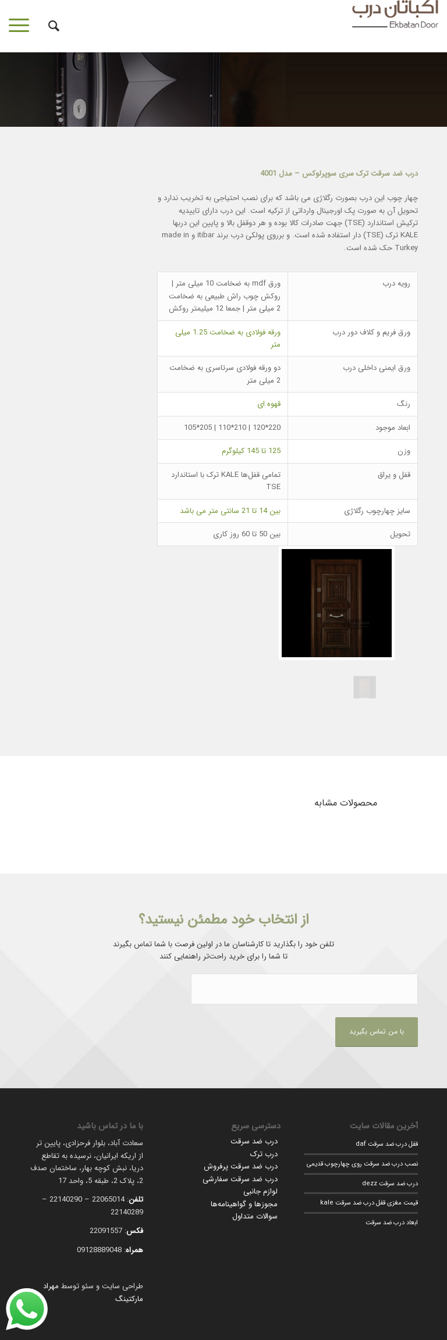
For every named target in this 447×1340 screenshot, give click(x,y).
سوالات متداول (255, 1216)
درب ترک (264, 1154)
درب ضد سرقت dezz (390, 1183)
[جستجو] (48, 26)
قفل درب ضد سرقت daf (387, 1144)
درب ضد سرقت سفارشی (240, 1179)
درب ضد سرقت (254, 1141)
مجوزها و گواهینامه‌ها (244, 1204)
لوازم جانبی (260, 1191)
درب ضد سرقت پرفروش (241, 1166)
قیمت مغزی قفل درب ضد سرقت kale (369, 1203)
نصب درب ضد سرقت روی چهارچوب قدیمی (362, 1164)
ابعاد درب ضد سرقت (392, 1222)
